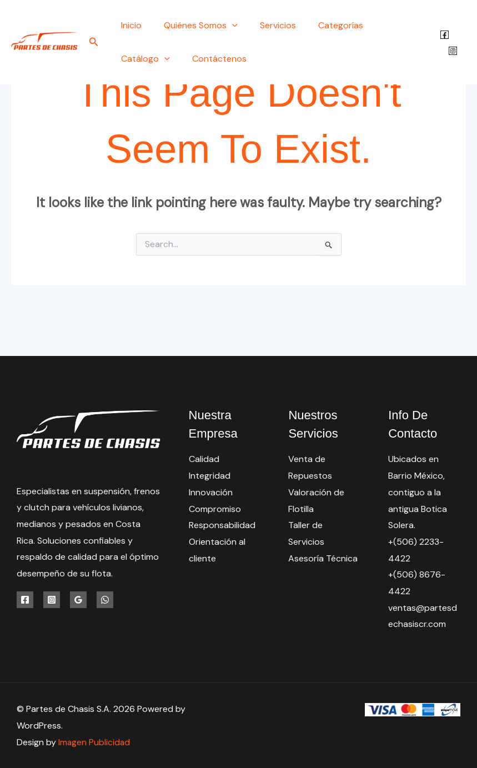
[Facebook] (443, 35)
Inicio (129, 25)
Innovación (211, 492)
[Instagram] (451, 51)
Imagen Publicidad (94, 742)
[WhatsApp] (105, 599)
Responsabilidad (222, 525)
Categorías (325, 25)
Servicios (267, 25)
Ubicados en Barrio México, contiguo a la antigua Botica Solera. (417, 492)
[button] (94, 42)
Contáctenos (146, 58)
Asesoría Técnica (323, 558)
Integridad (209, 475)
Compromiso (215, 509)
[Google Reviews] (78, 599)
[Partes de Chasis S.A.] (44, 41)
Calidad (204, 459)
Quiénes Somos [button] (194, 25)
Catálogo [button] (389, 25)
